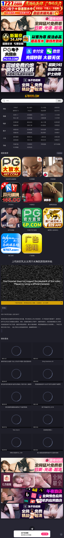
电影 (4, 123)
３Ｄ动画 (57, 115)
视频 (4, 116)
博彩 (4, 109)
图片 (4, 131)
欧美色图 (43, 129)
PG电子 (16, 107)
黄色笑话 (43, 140)
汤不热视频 (57, 144)
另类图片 (57, 132)
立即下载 (44, 534)
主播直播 (43, 118)
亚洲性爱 (15, 122)
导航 (4, 145)
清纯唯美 (29, 132)
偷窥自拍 (15, 129)
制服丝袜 (15, 125)
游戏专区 (57, 107)
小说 (4, 138)
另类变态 (57, 125)
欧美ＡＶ (43, 115)
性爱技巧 (57, 140)
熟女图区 (43, 132)
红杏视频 (15, 147)
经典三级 (29, 125)
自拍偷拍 (29, 115)
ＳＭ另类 (57, 118)
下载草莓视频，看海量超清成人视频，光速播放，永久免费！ (38, 303)
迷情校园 (15, 140)
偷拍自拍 (29, 122)
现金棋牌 (43, 110)
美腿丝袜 (15, 132)
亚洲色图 (29, 129)
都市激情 (15, 137)
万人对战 (43, 107)
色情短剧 (29, 147)
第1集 (4, 308)
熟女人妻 (15, 118)
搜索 (59, 101)
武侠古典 (57, 137)
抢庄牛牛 (57, 110)
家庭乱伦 (29, 137)
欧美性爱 (57, 122)
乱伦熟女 (43, 125)
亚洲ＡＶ (15, 115)
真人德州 (29, 107)
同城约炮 (15, 144)
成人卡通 (43, 122)
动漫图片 (57, 129)
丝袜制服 (29, 118)
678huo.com (32, 96)
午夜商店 (29, 144)
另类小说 (29, 140)
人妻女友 (43, 137)
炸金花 (30, 110)
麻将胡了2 (16, 110)
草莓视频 (43, 144)
